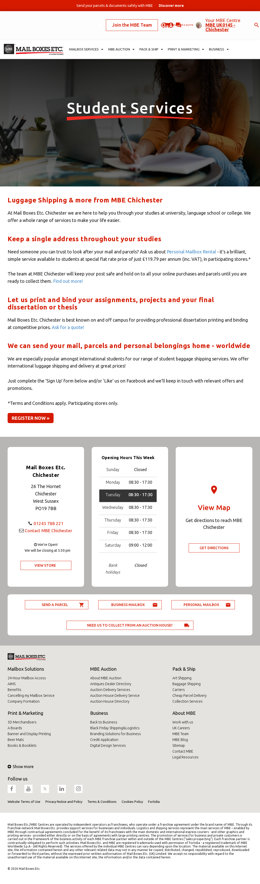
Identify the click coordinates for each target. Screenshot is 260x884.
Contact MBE (182, 751)
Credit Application (104, 740)
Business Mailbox (128, 605)
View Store (45, 565)
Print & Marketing (25, 713)
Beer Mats (16, 740)
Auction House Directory (109, 701)
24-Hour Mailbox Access (27, 678)
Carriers (178, 690)
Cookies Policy (132, 801)
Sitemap (178, 745)
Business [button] (219, 37)
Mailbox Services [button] (86, 37)
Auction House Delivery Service (115, 696)
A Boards (15, 728)
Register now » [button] (31, 418)
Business (99, 713)
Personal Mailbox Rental (191, 251)
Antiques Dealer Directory (110, 684)
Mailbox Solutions (26, 668)
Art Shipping (181, 678)
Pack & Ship (184, 668)
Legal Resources (185, 757)
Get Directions (214, 548)
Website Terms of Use (24, 801)
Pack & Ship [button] (151, 37)
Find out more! (68, 281)
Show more (21, 766)
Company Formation (24, 701)
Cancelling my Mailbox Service (31, 696)
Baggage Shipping (186, 684)
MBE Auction (103, 668)
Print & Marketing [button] (186, 37)
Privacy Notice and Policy (63, 801)
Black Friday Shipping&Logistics (115, 728)
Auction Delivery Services (110, 690)
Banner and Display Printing (29, 734)
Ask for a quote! (68, 327)
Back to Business (103, 722)
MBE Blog (180, 740)
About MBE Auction (105, 678)
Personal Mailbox (201, 605)
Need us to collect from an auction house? (130, 625)
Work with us (182, 722)
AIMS (11, 684)
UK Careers (181, 728)
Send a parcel (55, 605)
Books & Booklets (22, 745)
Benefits (14, 690)
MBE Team (180, 734)
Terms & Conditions (102, 801)
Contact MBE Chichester (48, 530)
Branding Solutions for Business (115, 734)
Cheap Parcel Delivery (189, 696)
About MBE (184, 713)
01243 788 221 (48, 523)
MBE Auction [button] (121, 37)
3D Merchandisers (22, 722)
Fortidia (154, 801)
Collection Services (187, 701)
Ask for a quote (153, 18)
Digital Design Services (108, 745)
